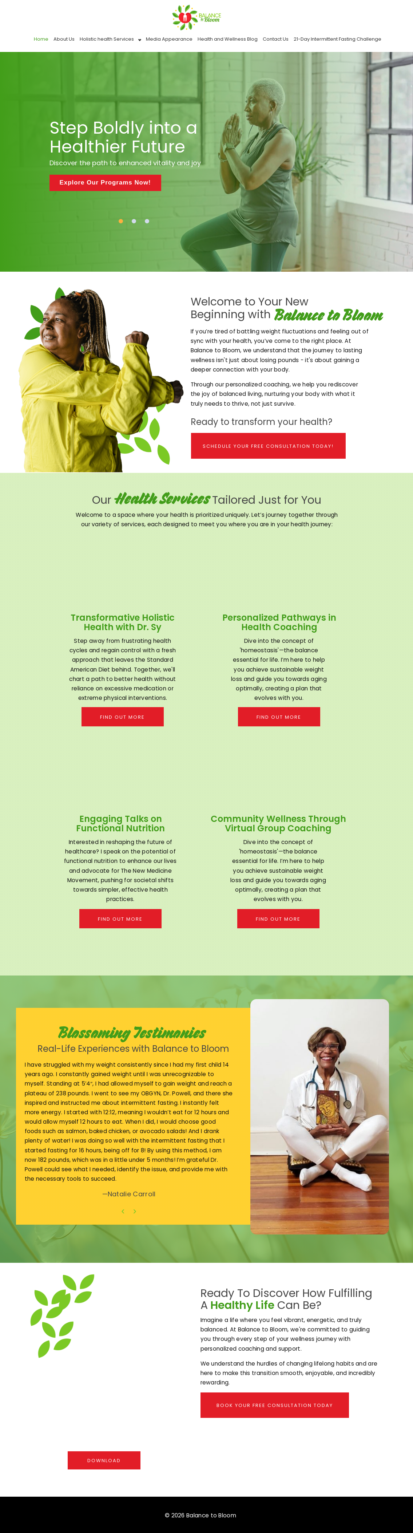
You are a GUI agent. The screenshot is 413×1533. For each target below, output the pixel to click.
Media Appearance (169, 39)
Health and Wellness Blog (228, 39)
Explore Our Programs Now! (105, 182)
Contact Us (276, 39)
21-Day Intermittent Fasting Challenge (337, 39)
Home (41, 39)
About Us (64, 39)
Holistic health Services (107, 39)
